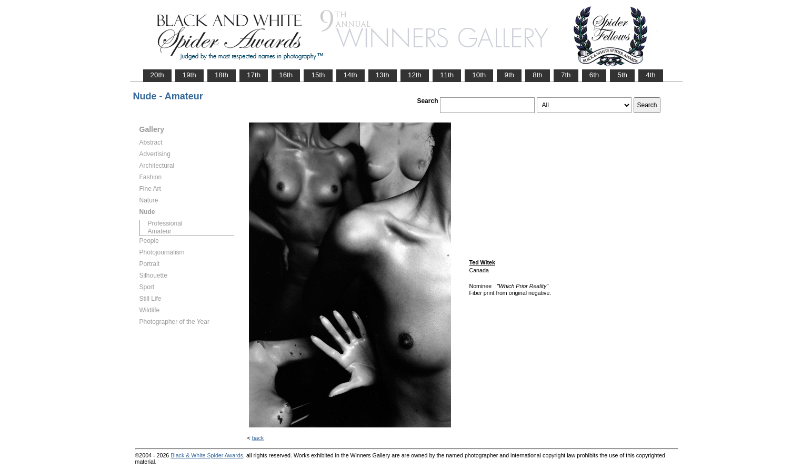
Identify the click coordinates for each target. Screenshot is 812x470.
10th (479, 75)
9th (509, 75)
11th (446, 75)
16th (285, 75)
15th (317, 75)
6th (594, 75)
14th (350, 75)
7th (566, 75)
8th (537, 75)
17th (253, 75)
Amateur (160, 231)
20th (157, 75)
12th (414, 75)
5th (622, 75)
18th (221, 75)
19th (189, 75)
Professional (165, 223)
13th (382, 75)
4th (650, 75)
